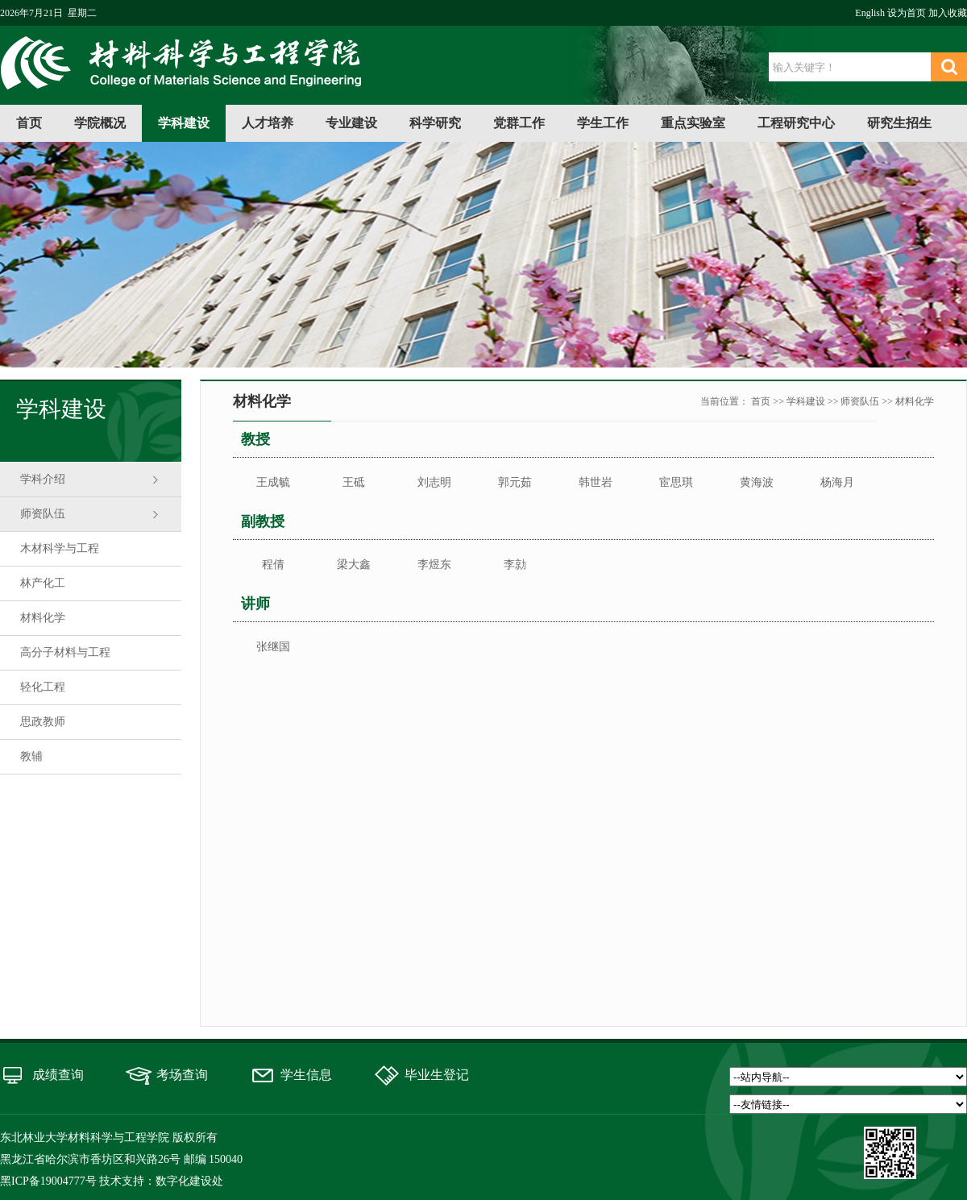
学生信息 (306, 1075)
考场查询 (182, 1075)
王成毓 (273, 482)
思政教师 (42, 722)
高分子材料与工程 (65, 652)
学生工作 (603, 123)
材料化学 (42, 618)
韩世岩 (595, 482)
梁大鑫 (354, 564)
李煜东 (434, 564)
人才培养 (267, 123)
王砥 (353, 482)
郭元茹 (515, 482)
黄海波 (757, 482)
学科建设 (184, 123)
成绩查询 (58, 1075)
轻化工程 (42, 687)
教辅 (31, 756)
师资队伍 (42, 514)
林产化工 (42, 583)
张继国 (273, 647)
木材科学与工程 (59, 548)
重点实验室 (693, 123)
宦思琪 (676, 482)
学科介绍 (42, 479)
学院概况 (100, 123)
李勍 (515, 564)
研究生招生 (899, 123)
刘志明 (434, 482)
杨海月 (837, 482)
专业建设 (351, 123)
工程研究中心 (796, 123)
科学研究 (435, 123)
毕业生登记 (437, 1075)
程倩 (273, 564)
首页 (29, 123)
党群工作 (519, 123)
